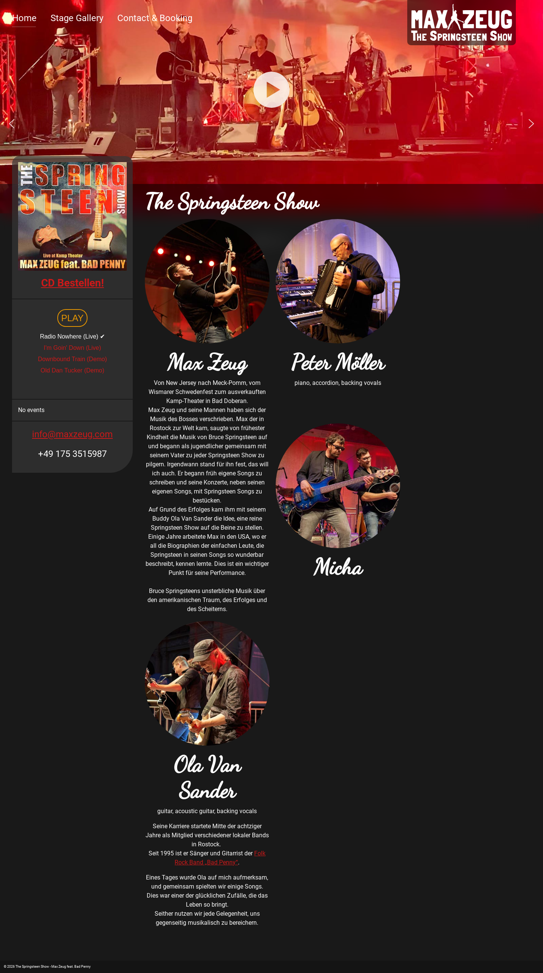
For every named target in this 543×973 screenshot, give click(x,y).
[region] (271, 123)
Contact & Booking (154, 18)
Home (24, 18)
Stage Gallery (77, 18)
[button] (12, 124)
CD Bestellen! (72, 283)
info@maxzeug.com (72, 434)
